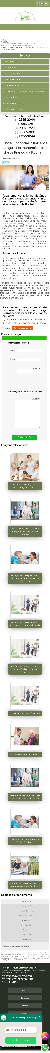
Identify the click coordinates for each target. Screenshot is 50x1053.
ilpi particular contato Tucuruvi (25, 754)
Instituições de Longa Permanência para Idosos (23, 91)
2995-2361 (26, 124)
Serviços (25, 55)
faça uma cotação (22, 328)
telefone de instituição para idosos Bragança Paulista (25, 486)
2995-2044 (27, 119)
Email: (25, 359)
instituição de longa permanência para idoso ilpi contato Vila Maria (25, 623)
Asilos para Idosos (10, 61)
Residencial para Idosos (13, 109)
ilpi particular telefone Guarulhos (25, 713)
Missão (25, 1006)
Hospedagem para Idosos (14, 85)
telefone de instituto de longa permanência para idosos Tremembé (25, 669)
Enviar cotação (24, 437)
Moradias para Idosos (12, 103)
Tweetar (6, 162)
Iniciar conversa (20, 1040)
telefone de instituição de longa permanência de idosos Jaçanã (25, 797)
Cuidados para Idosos (12, 79)
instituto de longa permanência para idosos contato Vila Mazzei (25, 884)
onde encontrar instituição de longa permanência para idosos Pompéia (25, 531)
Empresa (25, 998)
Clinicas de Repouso (12, 73)
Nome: (25, 350)
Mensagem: (27, 413)
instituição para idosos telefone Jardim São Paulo (25, 840)
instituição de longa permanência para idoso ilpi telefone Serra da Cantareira (25, 578)
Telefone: (29, 370)
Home (25, 990)
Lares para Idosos (10, 97)
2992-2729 (27, 128)
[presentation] (25, 382)
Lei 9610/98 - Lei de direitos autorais (25, 960)
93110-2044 (27, 136)
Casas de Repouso (11, 67)
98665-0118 (27, 132)
